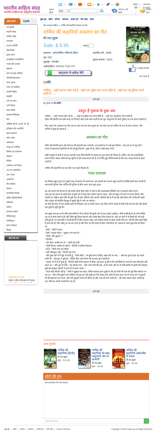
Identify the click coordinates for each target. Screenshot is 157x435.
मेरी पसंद (84, 19)
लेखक (135, 4)
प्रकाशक (146, 4)
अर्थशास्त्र (10, 142)
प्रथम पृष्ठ (96, 99)
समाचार (65, 19)
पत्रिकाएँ (9, 202)
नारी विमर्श (10, 105)
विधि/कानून (11, 216)
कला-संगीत (10, 110)
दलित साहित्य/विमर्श (14, 197)
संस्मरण (9, 68)
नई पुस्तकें (10, 27)
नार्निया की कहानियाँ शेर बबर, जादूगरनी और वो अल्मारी (101, 355)
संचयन (9, 188)
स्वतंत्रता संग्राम (12, 211)
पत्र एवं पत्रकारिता (13, 170)
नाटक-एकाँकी (12, 45)
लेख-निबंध (10, 50)
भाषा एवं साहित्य (13, 87)
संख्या (85, 45)
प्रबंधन (8, 207)
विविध (8, 161)
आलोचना (10, 179)
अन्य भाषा (10, 174)
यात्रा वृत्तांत (10, 82)
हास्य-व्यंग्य (10, 54)
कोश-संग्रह (10, 137)
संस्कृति (9, 96)
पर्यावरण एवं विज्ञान (14, 165)
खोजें (50, 19)
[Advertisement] (96, 315)
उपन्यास (9, 41)
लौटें (48, 82)
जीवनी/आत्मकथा (13, 78)
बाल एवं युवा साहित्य (14, 73)
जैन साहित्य (10, 184)
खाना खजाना (11, 133)
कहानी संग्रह (11, 31)
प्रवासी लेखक (11, 91)
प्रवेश (92, 19)
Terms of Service (63, 429)
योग (8, 119)
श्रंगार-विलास (11, 225)
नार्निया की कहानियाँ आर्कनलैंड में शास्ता (136, 353)
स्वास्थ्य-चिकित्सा (12, 114)
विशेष (8, 230)
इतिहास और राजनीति (14, 128)
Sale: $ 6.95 (56, 45)
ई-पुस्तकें (26, 21)
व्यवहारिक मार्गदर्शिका (15, 59)
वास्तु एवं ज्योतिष (13, 147)
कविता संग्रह (11, 36)
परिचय (57, 19)
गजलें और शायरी (13, 64)
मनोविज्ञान (10, 220)
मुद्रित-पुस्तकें (11, 21)
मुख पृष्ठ (43, 19)
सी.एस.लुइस (50, 38)
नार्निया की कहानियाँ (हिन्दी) (66, 352)
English (146, 7)
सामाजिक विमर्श (12, 193)
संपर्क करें (74, 19)
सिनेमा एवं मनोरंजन (14, 151)
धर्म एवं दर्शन (11, 101)
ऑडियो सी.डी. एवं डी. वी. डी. (17, 124)
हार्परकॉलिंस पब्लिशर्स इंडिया (65, 52)
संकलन (9, 156)
